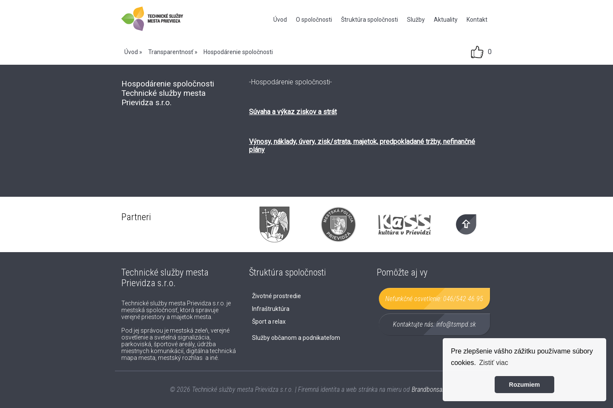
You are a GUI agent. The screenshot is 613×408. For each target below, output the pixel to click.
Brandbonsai (428, 389)
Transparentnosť (170, 52)
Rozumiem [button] (524, 384)
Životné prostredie (276, 296)
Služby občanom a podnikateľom (296, 337)
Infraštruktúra (270, 308)
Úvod (280, 19)
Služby (416, 19)
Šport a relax (269, 321)
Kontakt (477, 19)
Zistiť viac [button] (493, 362)
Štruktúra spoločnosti (369, 19)
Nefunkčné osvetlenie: (434, 299)
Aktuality (446, 19)
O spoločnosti (314, 19)
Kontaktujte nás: (434, 324)
